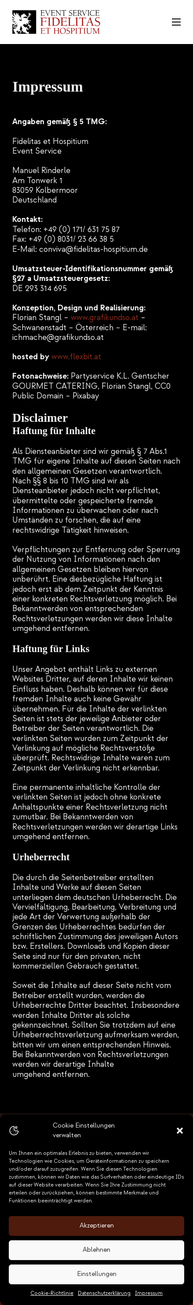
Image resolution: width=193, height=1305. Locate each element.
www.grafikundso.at (104, 318)
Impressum (149, 1293)
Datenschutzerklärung (104, 1293)
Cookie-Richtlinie (51, 1293)
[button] (179, 1130)
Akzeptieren (97, 1225)
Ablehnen (96, 1250)
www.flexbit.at (76, 357)
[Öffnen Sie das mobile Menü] (176, 22)
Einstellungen (97, 1274)
